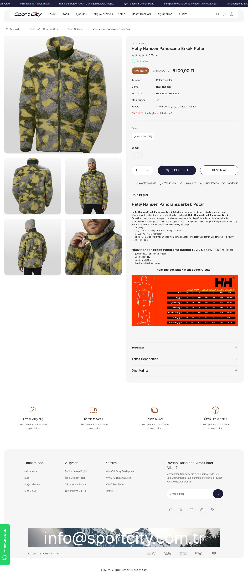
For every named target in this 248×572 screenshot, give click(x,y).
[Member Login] (225, 14)
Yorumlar (138, 347)
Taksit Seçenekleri (145, 359)
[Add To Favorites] (144, 182)
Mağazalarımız (32, 484)
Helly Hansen (139, 43)
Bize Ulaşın (30, 490)
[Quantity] (143, 170)
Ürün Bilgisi (140, 194)
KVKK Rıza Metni (115, 484)
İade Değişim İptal (75, 477)
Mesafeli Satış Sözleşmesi (120, 470)
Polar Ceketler (164, 80)
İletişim (109, 490)
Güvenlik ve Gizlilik (75, 490)
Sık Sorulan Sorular (76, 484)
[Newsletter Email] (195, 493)
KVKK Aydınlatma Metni (118, 477)
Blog (26, 477)
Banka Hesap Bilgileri (76, 470)
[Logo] (28, 14)
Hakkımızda (30, 470)
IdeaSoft (105, 569)
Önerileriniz (140, 370)
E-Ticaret (116, 569)
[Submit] (218, 493)
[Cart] (231, 14)
